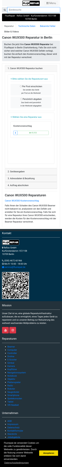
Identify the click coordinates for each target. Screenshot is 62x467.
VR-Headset (13, 405)
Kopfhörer (12, 369)
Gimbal (10, 363)
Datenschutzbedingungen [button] (16, 463)
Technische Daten (26, 26)
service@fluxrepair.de (13, 267)
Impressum (12, 424)
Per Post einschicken (31, 89)
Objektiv (11, 379)
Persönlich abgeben (31, 102)
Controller (12, 353)
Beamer (11, 346)
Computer (12, 350)
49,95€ (33, 133)
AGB (9, 421)
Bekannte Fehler (47, 26)
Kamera (11, 366)
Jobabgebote (13, 437)
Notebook (12, 376)
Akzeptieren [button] (48, 453)
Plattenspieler (14, 382)
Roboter (11, 389)
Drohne (10, 356)
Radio (10, 385)
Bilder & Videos (11, 31)
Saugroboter (13, 392)
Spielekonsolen (14, 398)
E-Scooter (12, 359)
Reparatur (9, 26)
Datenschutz (13, 427)
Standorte (12, 434)
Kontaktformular (15, 430)
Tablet (10, 401)
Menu (51, 3)
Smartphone (13, 395)
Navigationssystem (16, 372)
